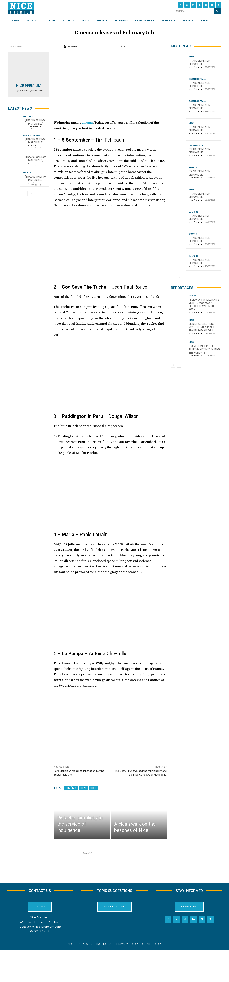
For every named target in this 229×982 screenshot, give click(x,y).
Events (192, 296)
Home (11, 46)
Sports (27, 173)
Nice (93, 788)
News (19, 46)
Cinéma (70, 788)
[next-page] (31, 193)
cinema (87, 123)
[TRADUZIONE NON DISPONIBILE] (35, 178)
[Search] (217, 11)
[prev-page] (25, 193)
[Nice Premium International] (21, 8)
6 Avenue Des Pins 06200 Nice (39, 922)
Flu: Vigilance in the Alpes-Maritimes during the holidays (204, 349)
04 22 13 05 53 (39, 931)
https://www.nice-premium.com (29, 90)
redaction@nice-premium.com (40, 927)
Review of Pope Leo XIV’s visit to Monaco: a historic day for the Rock (204, 304)
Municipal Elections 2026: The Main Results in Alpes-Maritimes (203, 327)
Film (83, 788)
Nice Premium (28, 85)
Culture (28, 116)
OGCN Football (31, 135)
